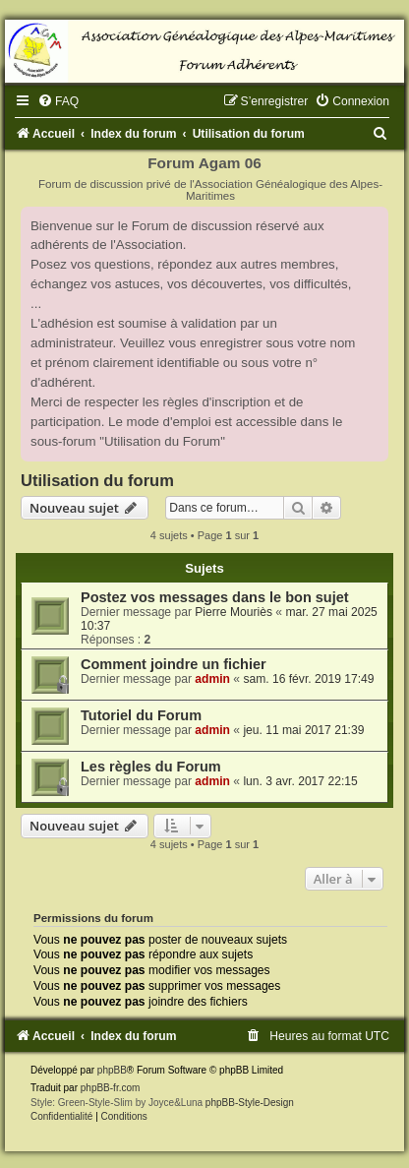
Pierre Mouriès (233, 612)
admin (212, 679)
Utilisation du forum (97, 480)
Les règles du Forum (151, 766)
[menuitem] (58, 101)
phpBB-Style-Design (249, 1102)
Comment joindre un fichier (173, 664)
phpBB (112, 1070)
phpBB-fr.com (111, 1087)
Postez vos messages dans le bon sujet (215, 597)
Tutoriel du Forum (141, 715)
